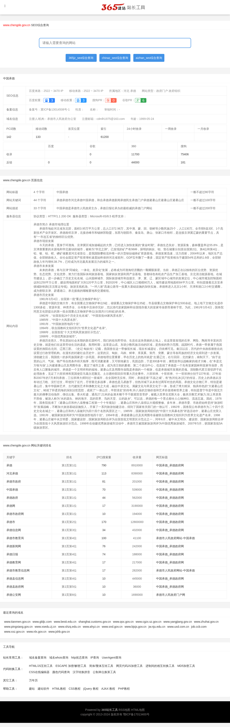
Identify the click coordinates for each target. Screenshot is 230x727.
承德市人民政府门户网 (170, 594)
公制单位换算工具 (104, 672)
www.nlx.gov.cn (36, 631)
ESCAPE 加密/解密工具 (70, 665)
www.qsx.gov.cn (123, 621)
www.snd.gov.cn (112, 626)
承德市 (10, 522)
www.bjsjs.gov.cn (136, 626)
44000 (135, 162)
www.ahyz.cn (91, 626)
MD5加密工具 (186, 665)
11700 (135, 154)
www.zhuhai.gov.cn (206, 621)
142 (8, 137)
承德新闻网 (13, 546)
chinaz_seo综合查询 (115, 58)
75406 (185, 154)
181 (183, 162)
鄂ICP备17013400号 (136, 714)
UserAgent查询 (111, 657)
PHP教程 (124, 688)
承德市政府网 (15, 513)
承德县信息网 (15, 578)
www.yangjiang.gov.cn (177, 621)
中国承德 (12, 489)
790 (103, 465)
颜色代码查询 (61, 672)
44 (104, 497)
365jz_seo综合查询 (81, 58)
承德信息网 (13, 530)
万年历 (33, 680)
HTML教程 (59, 688)
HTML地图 (138, 709)
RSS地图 (124, 709)
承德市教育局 (15, 538)
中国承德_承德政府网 (170, 465)
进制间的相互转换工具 (160, 665)
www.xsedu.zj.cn (45, 626)
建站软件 (43, 688)
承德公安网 (13, 594)
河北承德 (12, 473)
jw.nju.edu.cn (156, 626)
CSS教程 (75, 688)
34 (104, 530)
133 (38, 137)
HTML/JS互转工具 (41, 665)
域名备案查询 (37, 657)
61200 (105, 137)
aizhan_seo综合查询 (149, 58)
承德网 (10, 505)
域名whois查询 (58, 657)
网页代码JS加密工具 (129, 665)
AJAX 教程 (108, 688)
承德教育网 (13, 562)
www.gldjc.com (42, 621)
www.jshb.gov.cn (59, 631)
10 (104, 513)
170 (103, 522)
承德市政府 (13, 481)
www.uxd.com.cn (178, 626)
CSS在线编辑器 (39, 672)
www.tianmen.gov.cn (17, 621)
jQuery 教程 (90, 688)
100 (103, 538)
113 (103, 473)
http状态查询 (79, 657)
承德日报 (12, 554)
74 (104, 554)
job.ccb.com (199, 626)
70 (104, 489)
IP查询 (94, 657)
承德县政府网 (15, 586)
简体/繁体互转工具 (101, 665)
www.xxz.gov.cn (14, 631)
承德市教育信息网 (18, 570)
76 (104, 546)
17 (104, 505)
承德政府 (12, 497)
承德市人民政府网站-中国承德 (175, 538)
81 (104, 481)
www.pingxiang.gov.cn (18, 626)
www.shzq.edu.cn (69, 626)
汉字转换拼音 (81, 672)
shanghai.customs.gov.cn (94, 621)
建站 (32, 688)
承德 (9, 465)
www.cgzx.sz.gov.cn (148, 621)
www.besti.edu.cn (65, 621)
